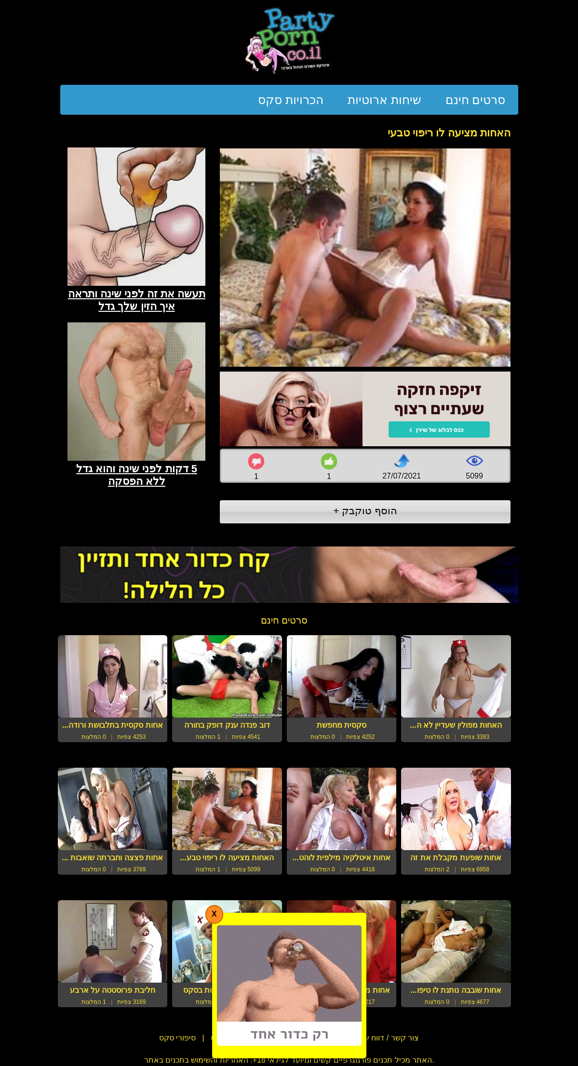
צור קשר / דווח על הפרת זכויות (368, 1038)
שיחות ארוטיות (384, 100)
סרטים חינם (475, 100)
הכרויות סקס (290, 100)
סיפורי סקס (177, 1038)
